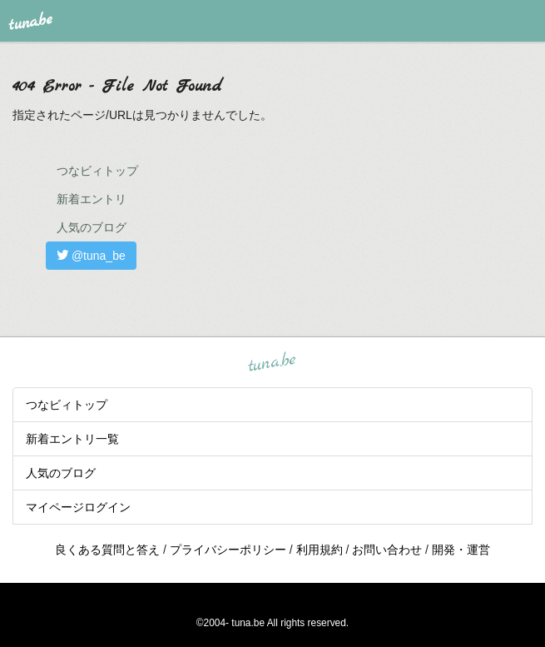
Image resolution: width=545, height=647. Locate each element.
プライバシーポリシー (228, 549)
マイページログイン (78, 507)
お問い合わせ (387, 549)
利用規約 (319, 549)
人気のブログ (91, 227)
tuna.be (272, 362)
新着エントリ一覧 (72, 438)
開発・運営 (461, 549)
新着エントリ (91, 199)
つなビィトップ (97, 170)
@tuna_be (91, 255)
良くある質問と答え (107, 549)
